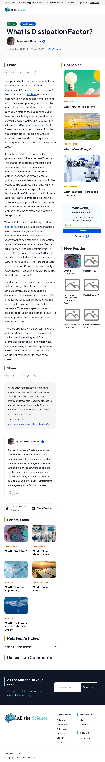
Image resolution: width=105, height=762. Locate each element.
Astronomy (62, 729)
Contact (84, 724)
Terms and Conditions (26, 758)
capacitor (10, 89)
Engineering (71, 143)
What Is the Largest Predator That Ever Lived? (16, 626)
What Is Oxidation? (16, 550)
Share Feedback (42, 508)
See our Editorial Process (16, 508)
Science (61, 720)
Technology (40, 582)
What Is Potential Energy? (79, 106)
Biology (9, 582)
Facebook (85, 738)
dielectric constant (40, 124)
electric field (11, 226)
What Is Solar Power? (40, 588)
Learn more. (94, 3)
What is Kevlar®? (91, 295)
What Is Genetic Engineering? (14, 588)
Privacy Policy (9, 758)
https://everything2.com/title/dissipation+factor (30, 424)
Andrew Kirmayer (30, 41)
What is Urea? (89, 270)
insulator (32, 94)
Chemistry (10, 546)
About (83, 720)
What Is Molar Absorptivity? (40, 552)
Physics (68, 101)
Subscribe (82, 231)
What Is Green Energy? (78, 149)
